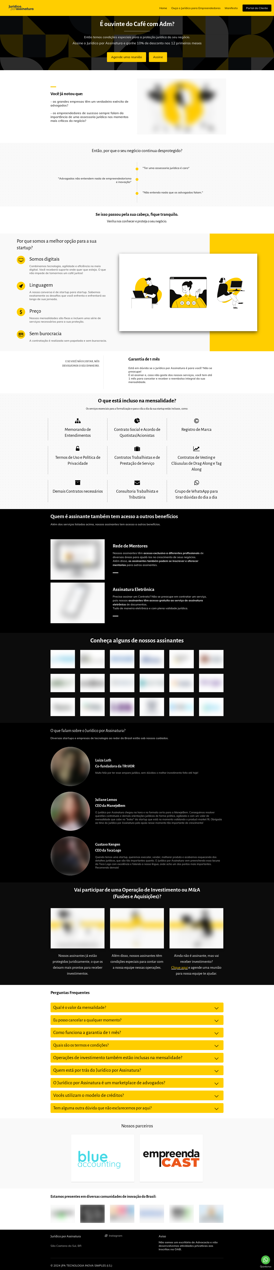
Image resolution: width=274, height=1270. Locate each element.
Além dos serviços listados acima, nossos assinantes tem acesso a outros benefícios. (105, 524)
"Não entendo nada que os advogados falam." (173, 192)
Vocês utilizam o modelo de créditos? (88, 1095)
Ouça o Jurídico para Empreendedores (196, 8)
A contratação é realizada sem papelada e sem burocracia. (68, 340)
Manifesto (231, 8)
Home (163, 8)
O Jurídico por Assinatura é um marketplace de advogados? (109, 1082)
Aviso (162, 1236)
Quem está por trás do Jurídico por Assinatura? (97, 1070)
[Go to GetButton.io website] (265, 1266)
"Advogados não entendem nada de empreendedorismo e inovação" (94, 180)
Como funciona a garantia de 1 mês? (87, 1032)
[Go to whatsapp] (265, 1260)
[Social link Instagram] (130, 1235)
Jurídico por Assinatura (66, 1236)
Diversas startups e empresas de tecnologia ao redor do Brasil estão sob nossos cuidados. (109, 738)
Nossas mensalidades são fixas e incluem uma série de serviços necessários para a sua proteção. (65, 319)
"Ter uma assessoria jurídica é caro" (166, 168)
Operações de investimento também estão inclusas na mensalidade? (117, 1057)
